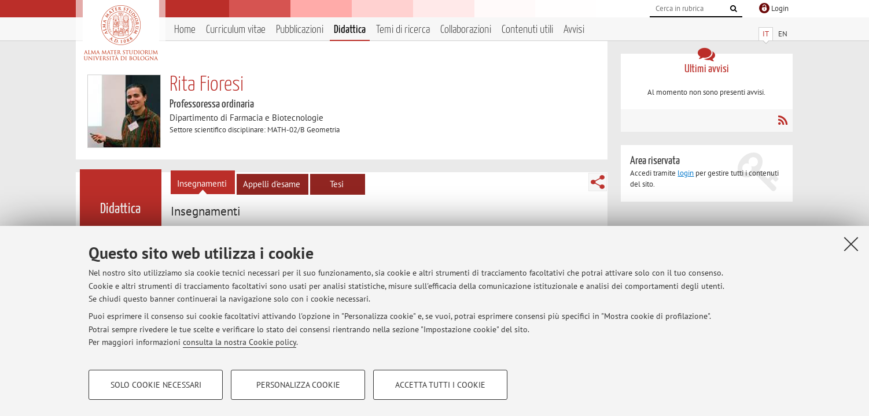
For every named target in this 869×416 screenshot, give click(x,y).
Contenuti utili (527, 29)
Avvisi (574, 29)
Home (185, 29)
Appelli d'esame (271, 184)
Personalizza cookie (298, 385)
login (685, 173)
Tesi (337, 184)
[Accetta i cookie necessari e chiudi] (851, 244)
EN (782, 34)
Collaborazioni (465, 29)
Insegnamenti (202, 183)
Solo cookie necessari (156, 385)
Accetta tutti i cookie (440, 385)
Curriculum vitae (236, 29)
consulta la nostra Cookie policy (239, 342)
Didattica (350, 29)
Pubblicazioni (299, 29)
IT (766, 34)
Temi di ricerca (403, 29)
